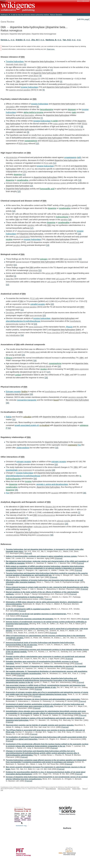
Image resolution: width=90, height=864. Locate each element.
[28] (46, 378)
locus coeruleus (53, 332)
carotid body (74, 242)
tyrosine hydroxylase (29, 87)
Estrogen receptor (13, 391)
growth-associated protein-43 (27, 425)
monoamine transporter (27, 400)
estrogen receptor (23, 462)
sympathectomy (43, 535)
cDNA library (33, 76)
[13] (79, 180)
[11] (54, 163)
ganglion (38, 70)
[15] (19, 191)
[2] (52, 70)
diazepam (72, 109)
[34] (35, 479)
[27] (48, 372)
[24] (22, 335)
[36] (84, 493)
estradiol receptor (37, 304)
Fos (79, 445)
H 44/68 (54, 121)
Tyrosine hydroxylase (15, 61)
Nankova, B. (51, 40)
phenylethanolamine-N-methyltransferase (23, 321)
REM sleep (53, 141)
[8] (82, 126)
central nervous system (56, 183)
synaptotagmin (70, 157)
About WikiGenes (51, 788)
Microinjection (11, 157)
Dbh (23, 57)
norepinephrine (30, 141)
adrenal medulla (63, 521)
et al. (13, 40)
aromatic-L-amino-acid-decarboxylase (52, 484)
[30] (7, 403)
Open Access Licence (64, 788)
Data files (10, 279)
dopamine (18, 174)
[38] (51, 535)
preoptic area (66, 391)
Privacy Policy (76, 788)
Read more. (51, 49)
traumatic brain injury (14, 64)
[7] (42, 118)
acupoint (54, 493)
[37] (26, 518)
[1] (25, 64)
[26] (34, 360)
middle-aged (34, 352)
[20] (80, 259)
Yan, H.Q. (67, 40)
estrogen (43, 259)
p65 (79, 157)
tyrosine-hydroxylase (42, 121)
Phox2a (69, 327)
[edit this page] (83, 19)
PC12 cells (48, 163)
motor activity (58, 124)
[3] (40, 76)
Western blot (50, 507)
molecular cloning (41, 527)
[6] (38, 107)
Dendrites (10, 313)
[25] (23, 355)
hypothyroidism (72, 84)
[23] (44, 315)
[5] (43, 90)
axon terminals (36, 315)
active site (49, 273)
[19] (47, 245)
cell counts (60, 279)
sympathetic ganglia (43, 470)
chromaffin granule (76, 417)
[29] (31, 394)
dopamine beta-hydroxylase (42, 61)
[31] (13, 419)
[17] (31, 228)
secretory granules (76, 397)
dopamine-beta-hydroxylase (57, 115)
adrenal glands (75, 332)
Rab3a (8, 417)
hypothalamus (50, 391)
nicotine (9, 239)
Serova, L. (5, 40)
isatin (74, 112)
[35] (16, 490)
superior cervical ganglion (19, 90)
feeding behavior (75, 129)
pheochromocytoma (14, 76)
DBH (39, 67)
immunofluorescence (46, 515)
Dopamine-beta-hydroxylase (17, 189)
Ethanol (9, 358)
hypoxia (34, 79)
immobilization (58, 524)
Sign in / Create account (83, 1)
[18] (79, 234)
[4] (61, 81)
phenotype (33, 270)
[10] (37, 143)
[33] (56, 448)
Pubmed (28, 553)
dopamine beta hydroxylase (50, 138)
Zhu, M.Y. (35, 40)
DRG (25, 172)
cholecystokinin (23, 448)
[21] (15, 265)
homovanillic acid (47, 189)
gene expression (71, 259)
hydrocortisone (62, 217)
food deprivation (27, 115)
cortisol (18, 375)
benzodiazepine (46, 109)
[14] (31, 186)
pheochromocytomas (26, 231)
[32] (9, 428)
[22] (7, 285)
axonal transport (22, 262)
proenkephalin (12, 470)
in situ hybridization (22, 237)
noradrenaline (22, 180)
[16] (13, 211)
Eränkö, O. (21, 40)
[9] (28, 132)
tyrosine (28, 481)
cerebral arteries (13, 535)
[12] (24, 174)
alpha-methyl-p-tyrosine (33, 112)
